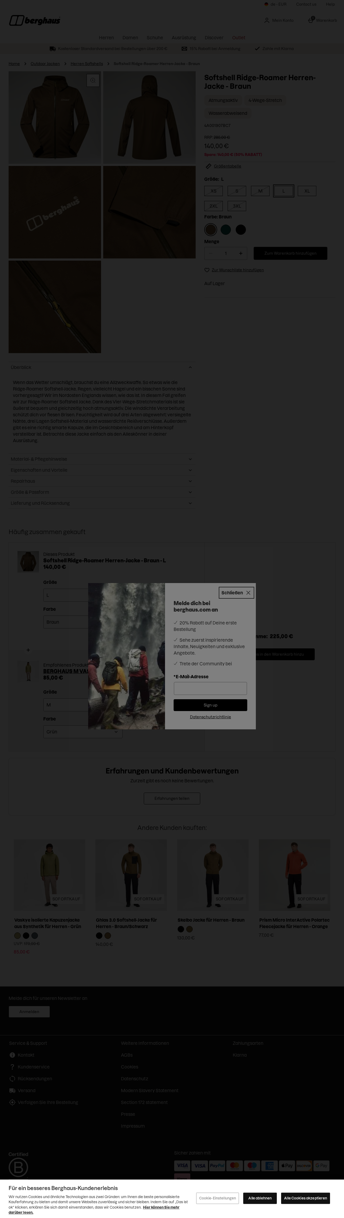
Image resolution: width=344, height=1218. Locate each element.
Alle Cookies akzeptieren (305, 1198)
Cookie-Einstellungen (217, 1198)
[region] (172, 1199)
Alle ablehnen (260, 1198)
